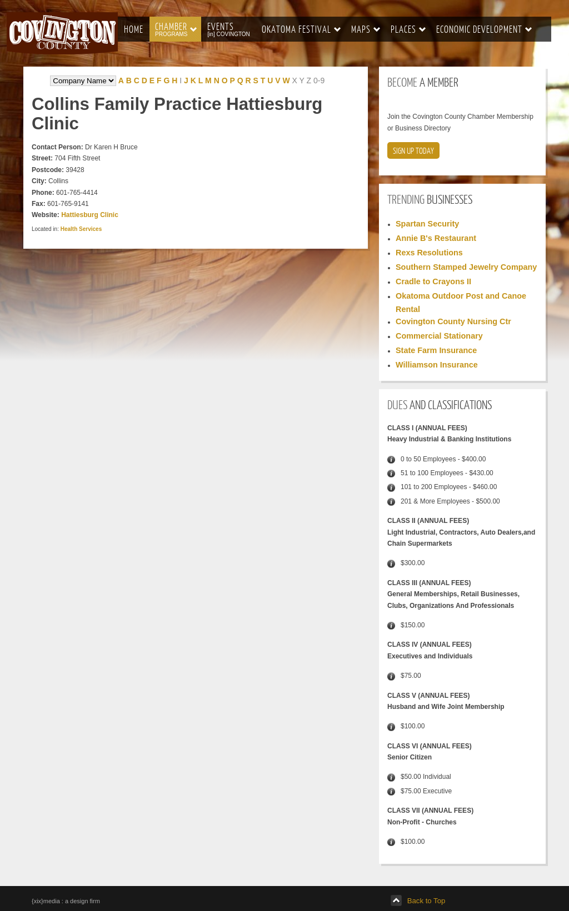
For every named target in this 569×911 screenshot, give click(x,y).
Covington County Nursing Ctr (453, 321)
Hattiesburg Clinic (89, 215)
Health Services (81, 229)
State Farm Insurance (436, 350)
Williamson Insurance (437, 364)
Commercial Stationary (439, 335)
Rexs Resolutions (429, 252)
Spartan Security (427, 223)
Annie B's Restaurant (436, 238)
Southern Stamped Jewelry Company (466, 267)
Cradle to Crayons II (433, 281)
